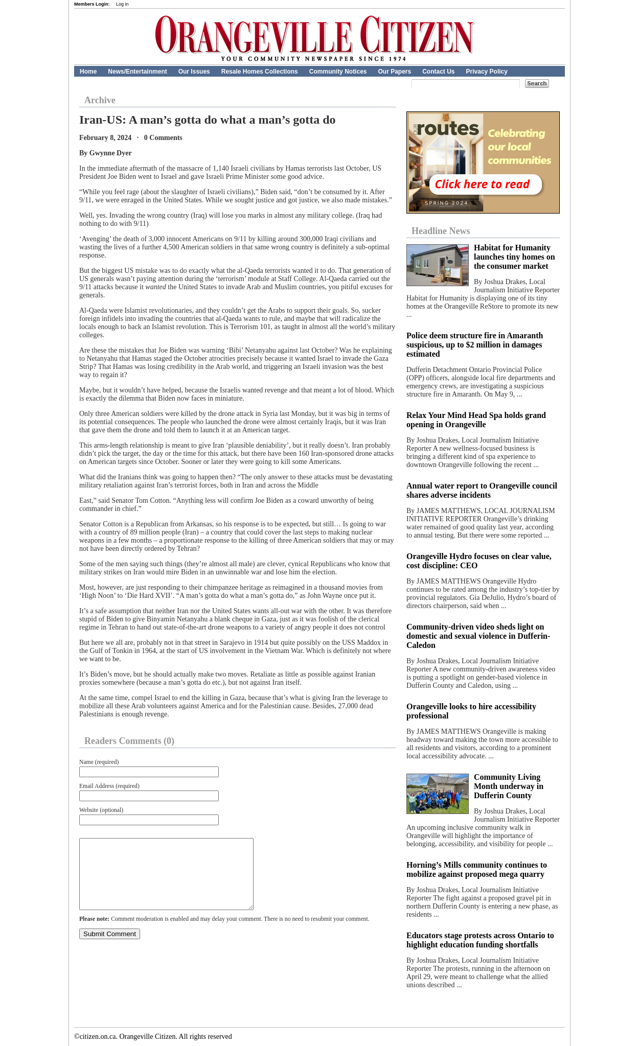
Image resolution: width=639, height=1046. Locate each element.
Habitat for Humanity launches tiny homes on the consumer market (514, 256)
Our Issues (194, 71)
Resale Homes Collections (259, 71)
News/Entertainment (137, 71)
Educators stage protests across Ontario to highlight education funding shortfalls (480, 940)
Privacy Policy (487, 71)
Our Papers (394, 71)
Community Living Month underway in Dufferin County (508, 786)
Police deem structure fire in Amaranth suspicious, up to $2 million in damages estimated (474, 344)
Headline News (441, 231)
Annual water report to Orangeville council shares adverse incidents (481, 490)
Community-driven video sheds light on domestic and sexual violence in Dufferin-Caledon (478, 635)
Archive (100, 100)
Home (88, 71)
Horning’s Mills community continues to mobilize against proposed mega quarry (476, 869)
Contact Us (438, 71)
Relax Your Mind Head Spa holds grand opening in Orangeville (476, 420)
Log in (122, 4)
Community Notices (338, 71)
